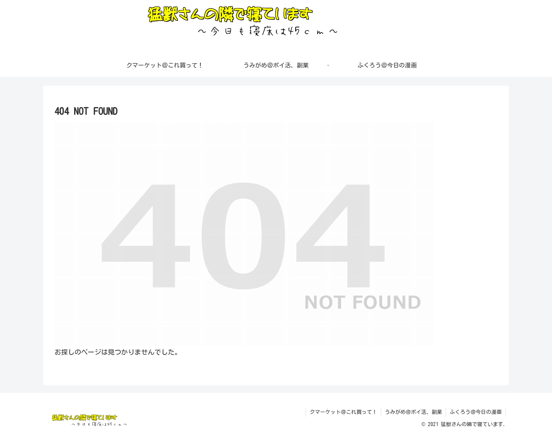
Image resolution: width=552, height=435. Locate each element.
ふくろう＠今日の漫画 (476, 412)
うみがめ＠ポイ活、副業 (413, 412)
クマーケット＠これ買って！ (343, 412)
